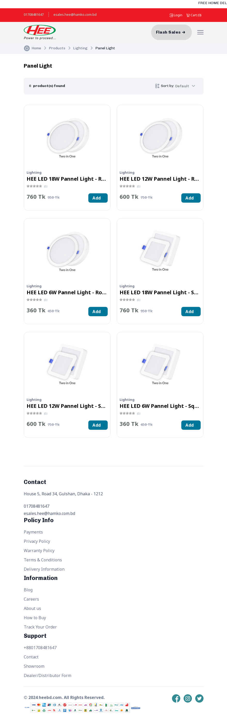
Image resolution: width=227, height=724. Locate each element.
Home (36, 48)
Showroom (34, 666)
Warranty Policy (39, 550)
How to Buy (35, 617)
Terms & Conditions (43, 560)
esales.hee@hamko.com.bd (75, 14)
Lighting (80, 48)
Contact (31, 657)
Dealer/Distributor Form (47, 675)
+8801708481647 (40, 647)
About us (32, 608)
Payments (33, 532)
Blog (28, 590)
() (193, 15)
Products (57, 48)
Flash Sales (168, 32)
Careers (31, 599)
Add (96, 198)
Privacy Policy (37, 541)
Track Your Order (40, 627)
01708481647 (34, 14)
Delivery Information (44, 569)
